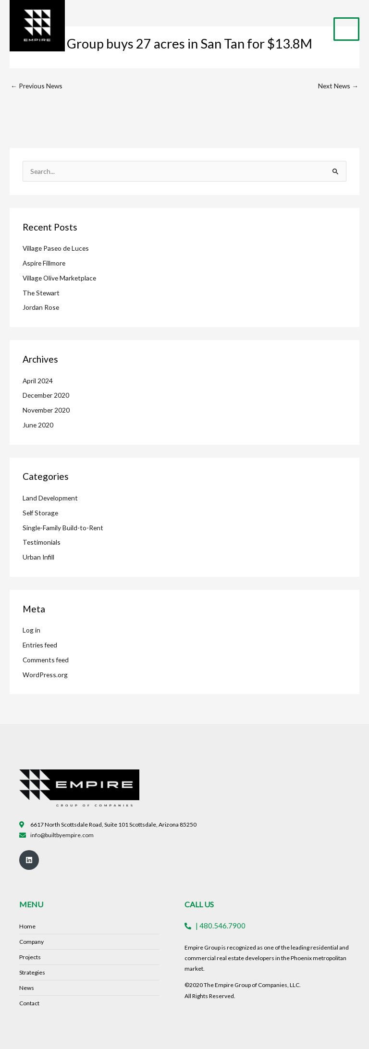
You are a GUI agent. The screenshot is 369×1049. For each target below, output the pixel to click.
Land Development (50, 498)
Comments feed (46, 660)
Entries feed (40, 645)
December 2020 (46, 395)
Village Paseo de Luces (56, 248)
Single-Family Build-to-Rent (63, 528)
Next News (338, 86)
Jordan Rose (41, 307)
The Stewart (41, 293)
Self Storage (40, 513)
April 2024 (38, 381)
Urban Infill (38, 557)
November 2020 (46, 410)
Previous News (36, 86)
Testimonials (42, 542)
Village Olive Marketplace (59, 278)
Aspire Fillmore (44, 263)
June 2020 (38, 425)
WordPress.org (45, 675)
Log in (31, 630)
